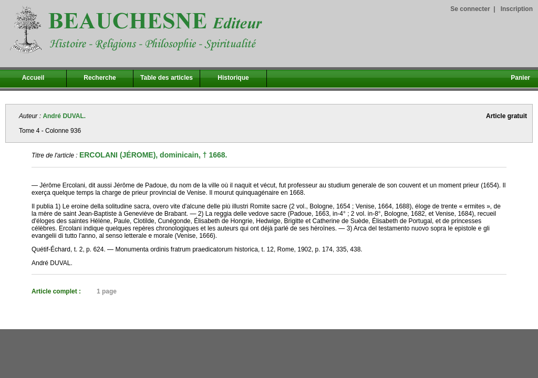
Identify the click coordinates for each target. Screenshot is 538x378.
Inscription (517, 9)
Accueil (33, 77)
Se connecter (470, 9)
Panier (520, 77)
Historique (233, 77)
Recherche (100, 77)
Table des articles (166, 77)
